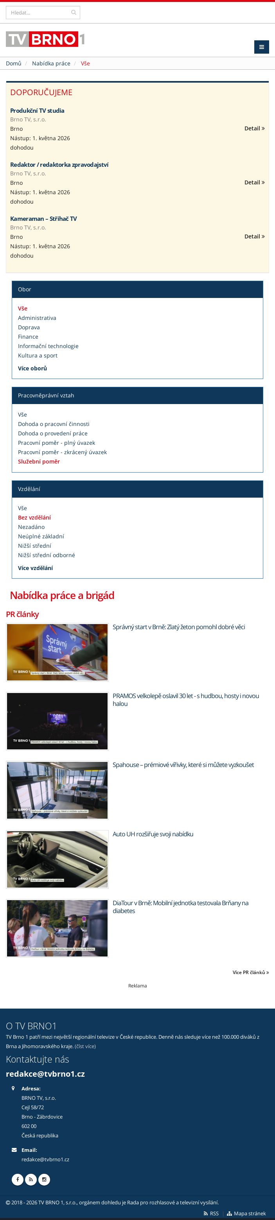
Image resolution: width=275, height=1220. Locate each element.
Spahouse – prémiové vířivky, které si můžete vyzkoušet (183, 764)
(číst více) (85, 1046)
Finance (28, 336)
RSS (211, 1213)
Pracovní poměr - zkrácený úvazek (62, 452)
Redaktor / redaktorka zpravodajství (59, 164)
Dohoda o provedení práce (53, 433)
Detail (254, 128)
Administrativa (37, 317)
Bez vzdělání (34, 517)
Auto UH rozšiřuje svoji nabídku (153, 834)
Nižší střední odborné (46, 555)
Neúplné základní (41, 536)
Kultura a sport (38, 355)
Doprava (29, 327)
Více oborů (32, 368)
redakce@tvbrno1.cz (45, 1073)
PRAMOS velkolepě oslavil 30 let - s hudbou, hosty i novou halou (186, 699)
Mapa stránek (246, 1213)
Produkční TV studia (37, 110)
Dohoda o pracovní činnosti (54, 424)
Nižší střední (34, 545)
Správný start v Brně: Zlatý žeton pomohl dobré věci (179, 627)
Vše (22, 308)
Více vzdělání (35, 568)
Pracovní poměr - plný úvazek (56, 442)
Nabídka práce (51, 63)
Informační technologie (48, 346)
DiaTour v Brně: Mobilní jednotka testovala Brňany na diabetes (180, 907)
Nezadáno (31, 527)
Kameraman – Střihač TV (43, 218)
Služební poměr (39, 461)
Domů (14, 63)
